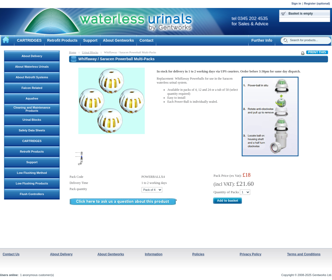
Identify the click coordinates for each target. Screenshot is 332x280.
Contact (146, 40)
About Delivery (61, 254)
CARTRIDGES (29, 40)
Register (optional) (317, 3)
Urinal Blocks (90, 52)
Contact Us (11, 254)
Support (90, 40)
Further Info (261, 40)
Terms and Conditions (304, 254)
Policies (198, 254)
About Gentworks (118, 40)
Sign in (296, 3)
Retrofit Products (62, 40)
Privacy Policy (250, 254)
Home (72, 52)
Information (154, 254)
